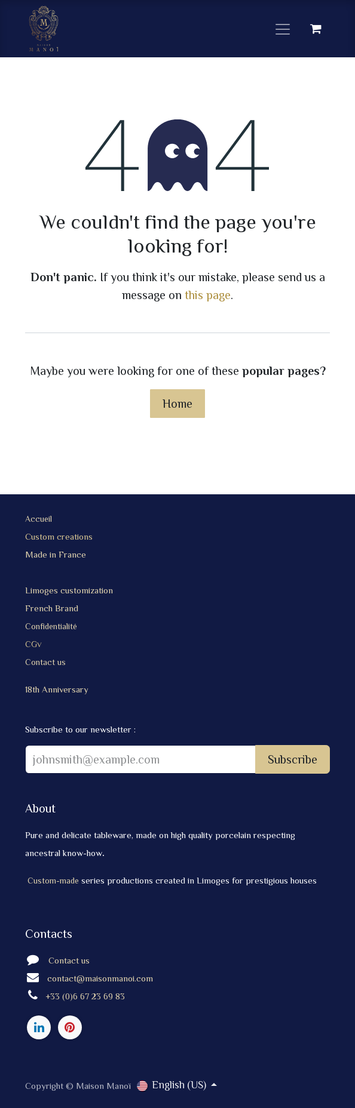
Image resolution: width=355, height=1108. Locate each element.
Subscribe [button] (292, 759)
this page (208, 294)
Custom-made (54, 880)
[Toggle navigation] (282, 28)
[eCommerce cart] (315, 28)
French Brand (51, 608)
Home (177, 403)
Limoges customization (70, 590)
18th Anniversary (56, 689)
